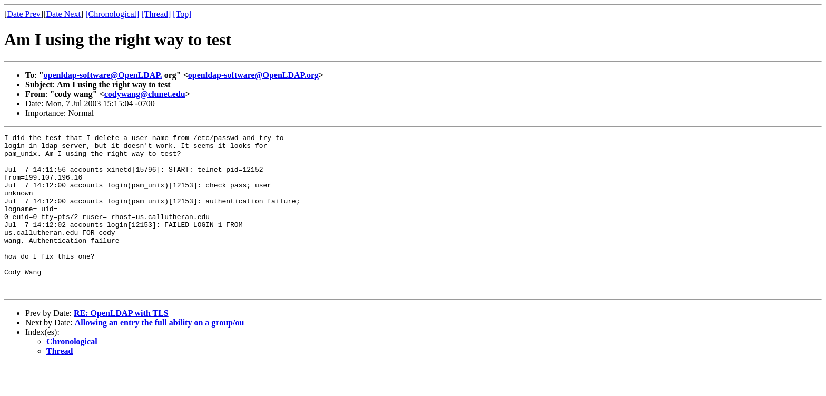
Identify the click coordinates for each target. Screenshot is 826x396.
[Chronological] (112, 13)
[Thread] (156, 13)
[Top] (182, 13)
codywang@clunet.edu (144, 94)
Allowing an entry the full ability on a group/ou (159, 354)
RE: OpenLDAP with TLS (121, 344)
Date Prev (24, 13)
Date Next (63, 13)
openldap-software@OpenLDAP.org (253, 75)
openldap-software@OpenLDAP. (103, 75)
